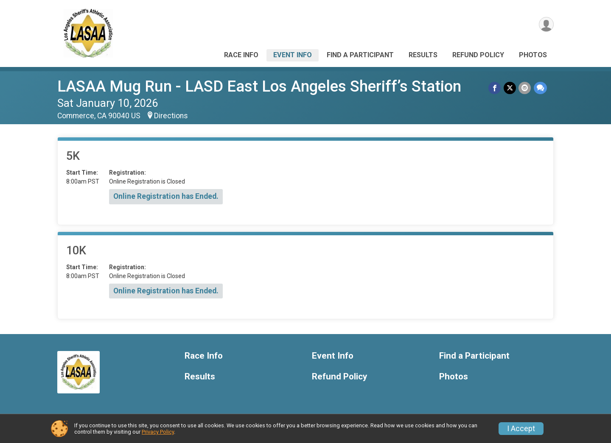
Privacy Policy (158, 432)
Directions (171, 115)
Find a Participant (360, 55)
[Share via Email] (525, 88)
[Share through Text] (540, 88)
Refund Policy (478, 55)
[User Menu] (546, 25)
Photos (533, 55)
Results (423, 55)
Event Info (292, 55)
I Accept (521, 428)
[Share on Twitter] (510, 88)
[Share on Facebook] (495, 88)
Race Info (241, 55)
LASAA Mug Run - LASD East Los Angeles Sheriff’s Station (259, 86)
